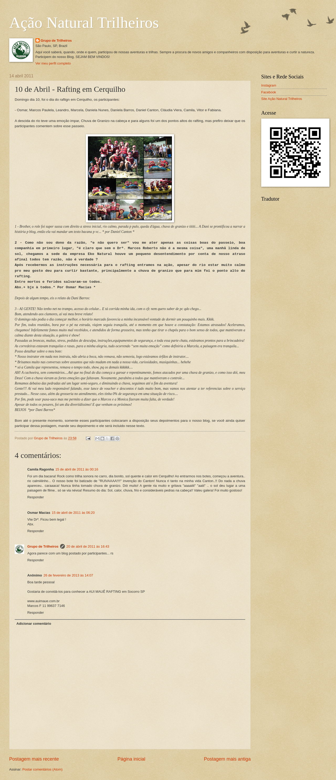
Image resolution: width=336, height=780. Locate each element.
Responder (35, 497)
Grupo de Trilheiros (56, 40)
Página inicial (131, 759)
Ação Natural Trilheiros (84, 22)
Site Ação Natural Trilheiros (281, 99)
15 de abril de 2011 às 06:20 (73, 513)
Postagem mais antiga (227, 759)
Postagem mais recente (34, 759)
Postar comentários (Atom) (42, 769)
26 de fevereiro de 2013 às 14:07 (68, 575)
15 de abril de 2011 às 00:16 (76, 469)
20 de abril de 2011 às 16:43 (87, 546)
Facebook (268, 92)
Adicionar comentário (33, 624)
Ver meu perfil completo (53, 63)
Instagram (268, 85)
